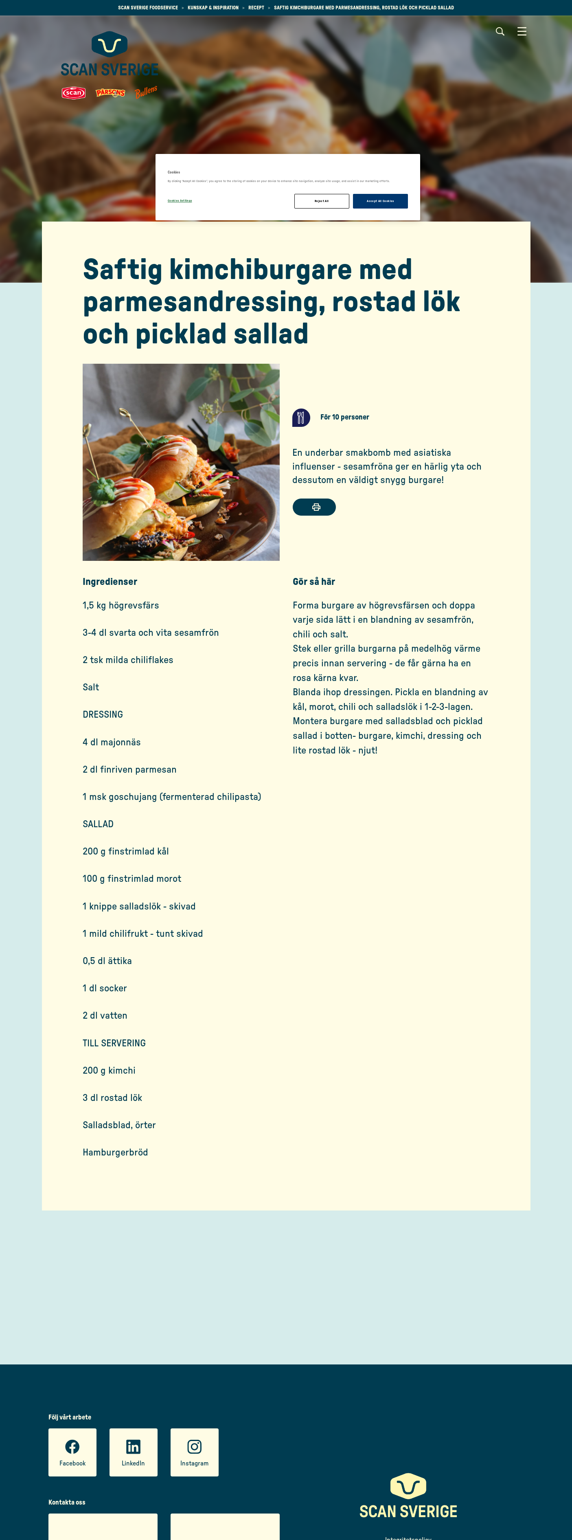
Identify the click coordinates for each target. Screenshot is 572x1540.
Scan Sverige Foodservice (148, 7)
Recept (256, 7)
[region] (288, 187)
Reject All (322, 201)
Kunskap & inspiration (213, 7)
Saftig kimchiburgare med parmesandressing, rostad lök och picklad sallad (364, 7)
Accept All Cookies (380, 201)
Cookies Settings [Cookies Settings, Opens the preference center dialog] (180, 200)
